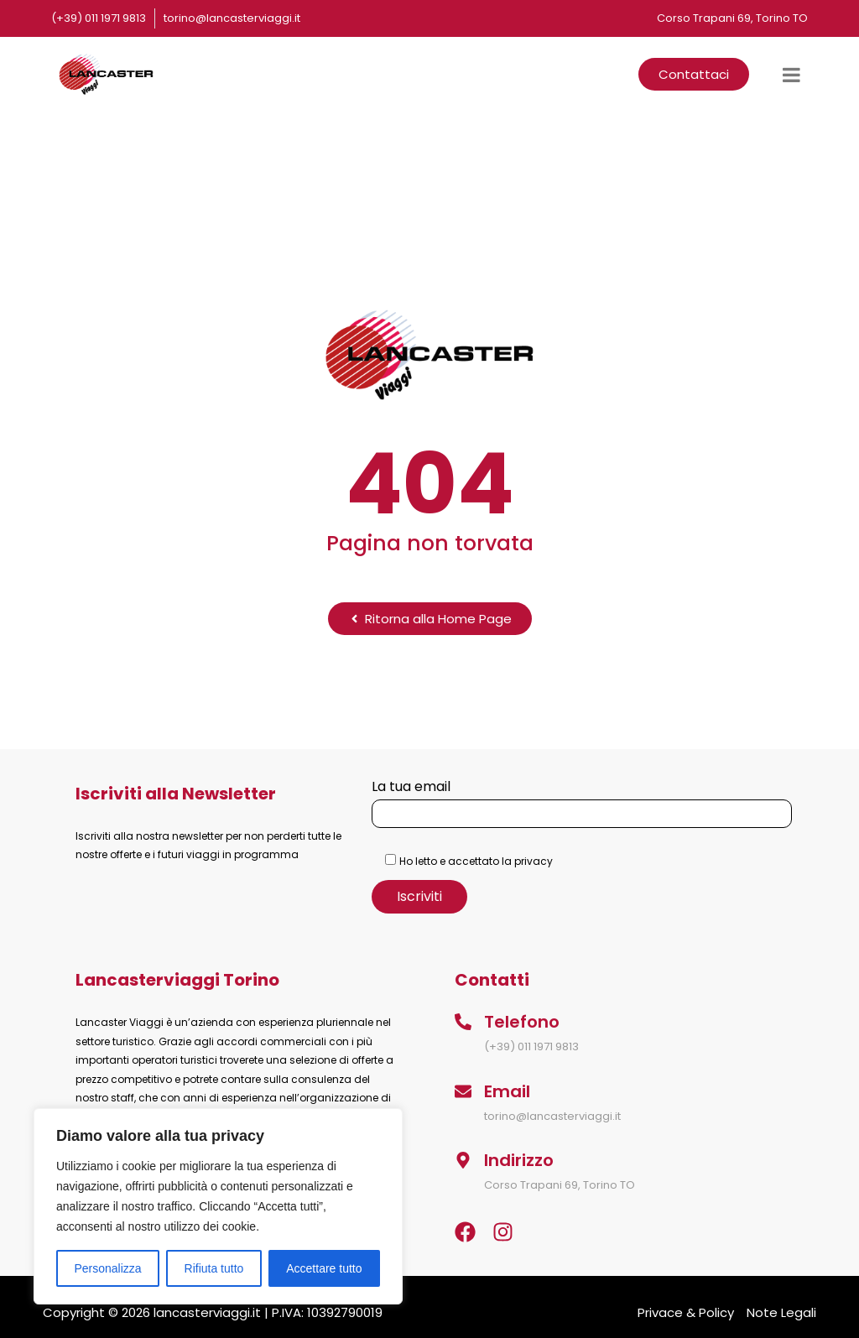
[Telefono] (463, 1021)
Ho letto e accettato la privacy (476, 861)
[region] (218, 1206)
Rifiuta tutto (214, 1268)
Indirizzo (519, 1160)
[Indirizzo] (463, 1160)
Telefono (522, 1021)
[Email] (463, 1091)
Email (507, 1091)
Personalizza (107, 1268)
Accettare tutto (324, 1268)
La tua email (582, 800)
